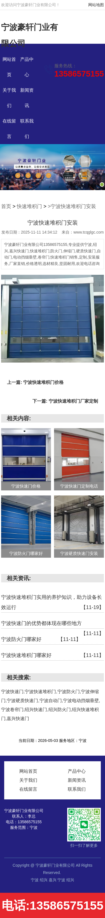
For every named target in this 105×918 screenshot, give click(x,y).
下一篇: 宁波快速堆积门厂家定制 (65, 401)
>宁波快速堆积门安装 (72, 206)
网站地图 (96, 5)
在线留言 (28, 789)
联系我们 (77, 789)
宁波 (35, 880)
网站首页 (28, 771)
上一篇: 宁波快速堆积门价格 (35, 382)
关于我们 (28, 780)
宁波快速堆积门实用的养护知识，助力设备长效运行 (52, 603)
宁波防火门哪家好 (41, 639)
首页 (6, 206)
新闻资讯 (77, 780)
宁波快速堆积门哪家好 (52, 655)
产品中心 (77, 771)
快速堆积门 (29, 206)
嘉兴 (53, 880)
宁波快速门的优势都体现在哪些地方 (52, 625)
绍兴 (44, 880)
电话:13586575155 (52, 905)
